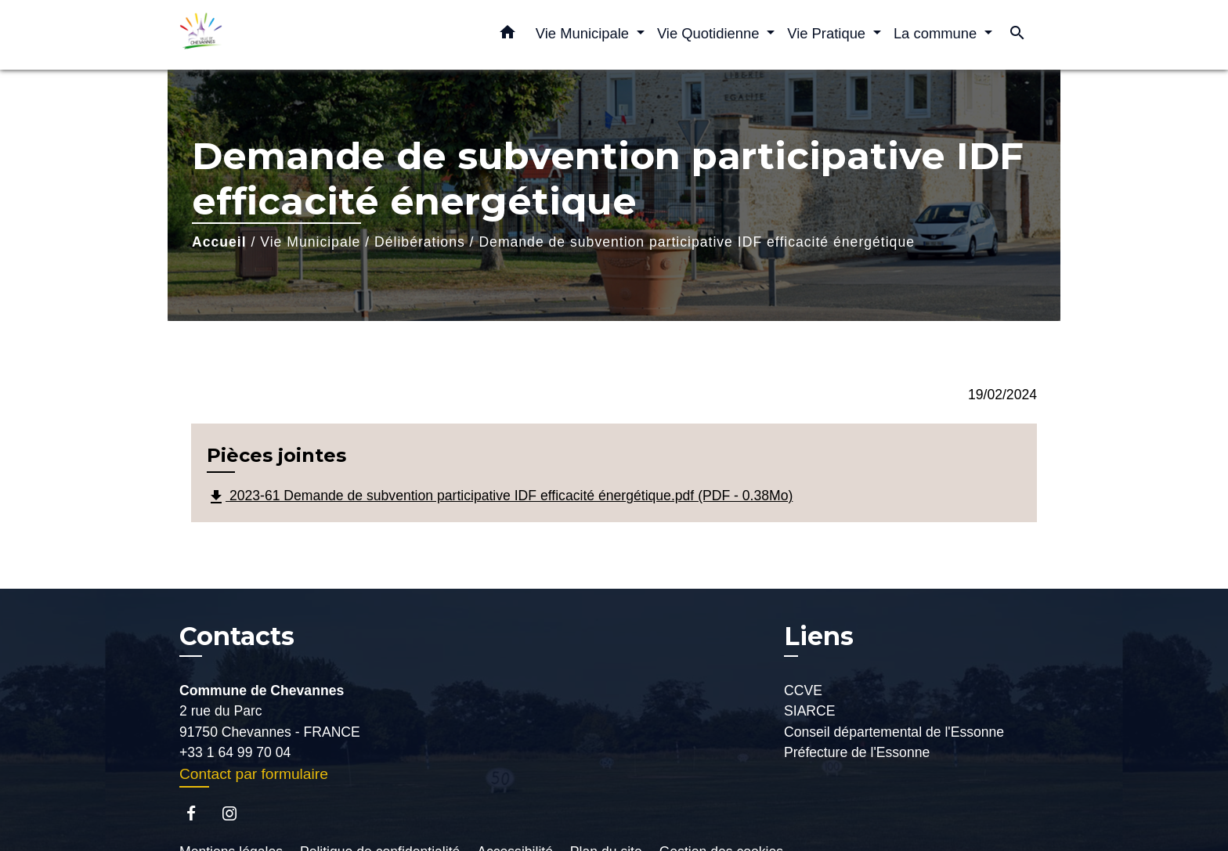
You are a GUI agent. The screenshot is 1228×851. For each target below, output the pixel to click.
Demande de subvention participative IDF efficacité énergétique (697, 242)
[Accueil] (277, 34)
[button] (507, 35)
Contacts (236, 636)
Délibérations (419, 242)
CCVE (803, 690)
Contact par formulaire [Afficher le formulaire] (253, 774)
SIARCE (810, 711)
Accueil (219, 242)
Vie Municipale (310, 242)
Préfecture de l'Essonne (857, 752)
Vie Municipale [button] (584, 33)
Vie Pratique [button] (828, 33)
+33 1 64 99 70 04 (235, 752)
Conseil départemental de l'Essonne (894, 732)
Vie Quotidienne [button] (710, 33)
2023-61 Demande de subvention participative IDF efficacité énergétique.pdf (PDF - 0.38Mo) (500, 497)
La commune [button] (937, 33)
